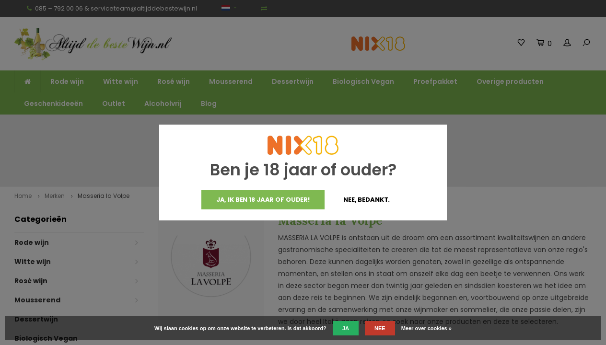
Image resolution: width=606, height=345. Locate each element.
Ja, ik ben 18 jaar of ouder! (263, 199)
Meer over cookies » (426, 328)
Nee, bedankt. (366, 199)
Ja (345, 328)
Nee (379, 328)
